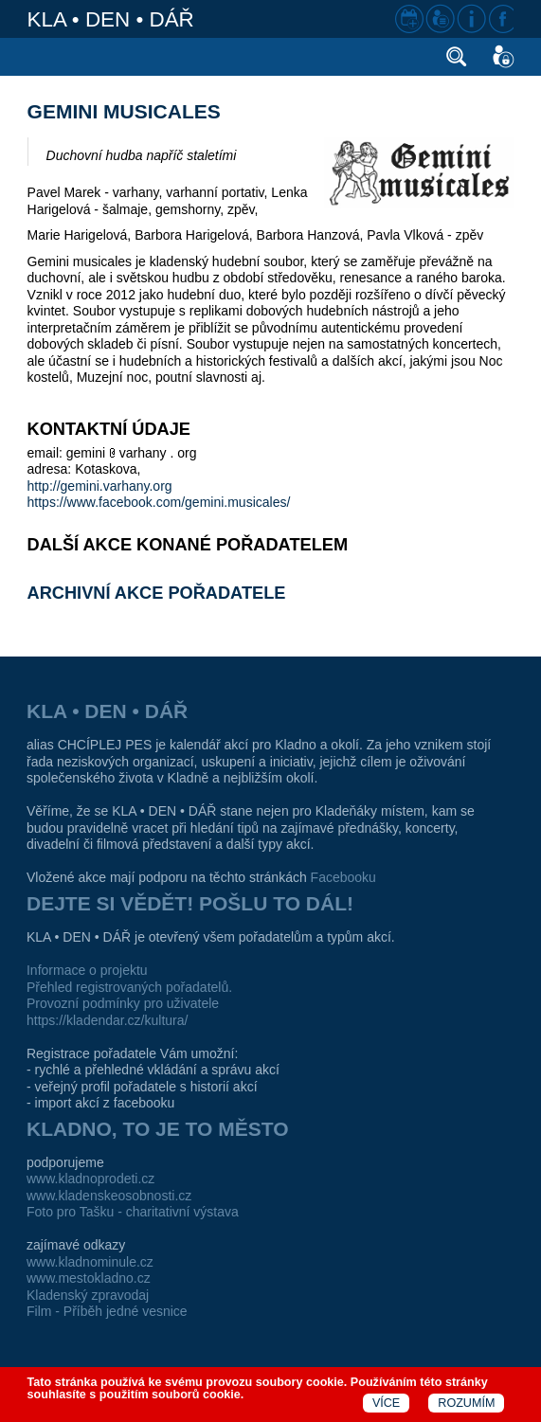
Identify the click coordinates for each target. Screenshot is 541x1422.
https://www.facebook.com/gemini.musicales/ (159, 502)
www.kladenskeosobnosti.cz (109, 1195)
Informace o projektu (87, 970)
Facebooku (343, 877)
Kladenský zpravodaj (88, 1295)
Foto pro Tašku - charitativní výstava (133, 1211)
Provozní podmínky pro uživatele (123, 1003)
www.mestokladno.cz (89, 1278)
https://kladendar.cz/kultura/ (107, 1020)
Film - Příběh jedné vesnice (107, 1311)
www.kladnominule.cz (90, 1261)
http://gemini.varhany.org (99, 486)
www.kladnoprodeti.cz (90, 1178)
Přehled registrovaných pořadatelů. (129, 987)
